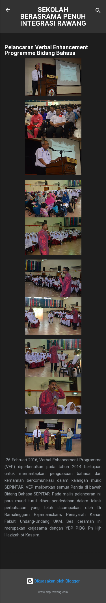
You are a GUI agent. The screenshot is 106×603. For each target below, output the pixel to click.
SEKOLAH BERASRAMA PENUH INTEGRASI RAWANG (53, 16)
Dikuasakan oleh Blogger (53, 581)
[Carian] (98, 11)
